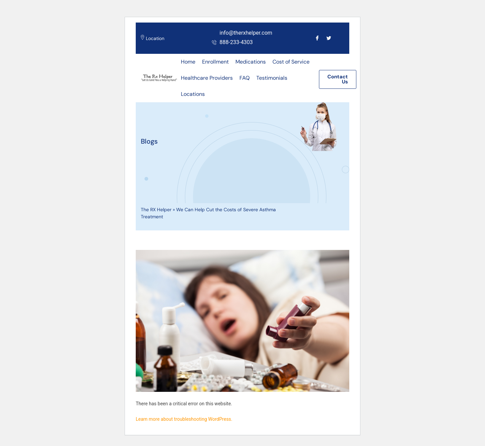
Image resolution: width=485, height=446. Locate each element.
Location (155, 38)
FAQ (244, 77)
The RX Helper (156, 210)
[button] (337, 79)
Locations (193, 94)
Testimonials (271, 77)
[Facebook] (317, 37)
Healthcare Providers (207, 77)
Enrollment (215, 61)
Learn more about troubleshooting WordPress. (184, 419)
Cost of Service (291, 61)
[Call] (340, 37)
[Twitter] (328, 37)
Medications (250, 61)
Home (188, 61)
